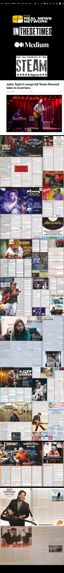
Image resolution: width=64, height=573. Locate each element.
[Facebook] (63, 3)
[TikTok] (47, 3)
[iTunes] (38, 3)
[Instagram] (54, 3)
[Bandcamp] (50, 3)
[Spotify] (35, 3)
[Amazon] (41, 3)
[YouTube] (45, 3)
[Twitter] (60, 3)
